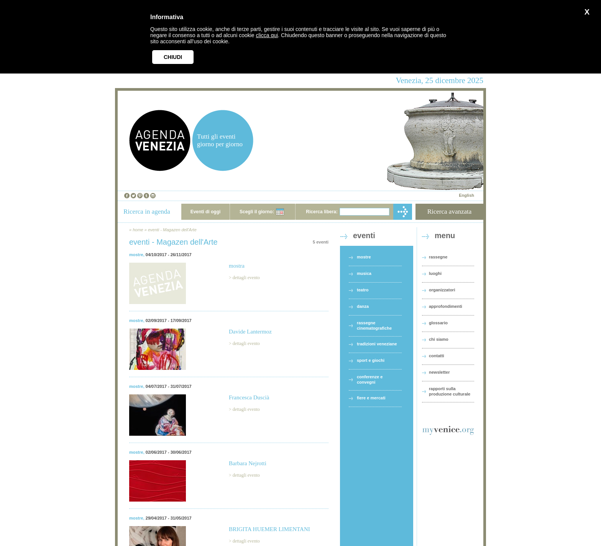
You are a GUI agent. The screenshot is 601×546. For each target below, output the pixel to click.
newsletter (439, 372)
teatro (363, 290)
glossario (438, 322)
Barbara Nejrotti (247, 463)
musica (364, 273)
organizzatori (442, 290)
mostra (237, 266)
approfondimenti (445, 306)
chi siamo (438, 339)
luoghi (435, 273)
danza (363, 306)
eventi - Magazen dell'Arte (172, 229)
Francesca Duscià (249, 397)
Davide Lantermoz (250, 332)
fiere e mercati (371, 398)
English (466, 195)
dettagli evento (246, 277)
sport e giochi (370, 360)
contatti (436, 355)
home (138, 229)
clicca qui (267, 35)
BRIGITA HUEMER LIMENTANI (269, 529)
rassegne (438, 257)
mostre (136, 254)
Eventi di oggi (205, 211)
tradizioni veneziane (377, 344)
